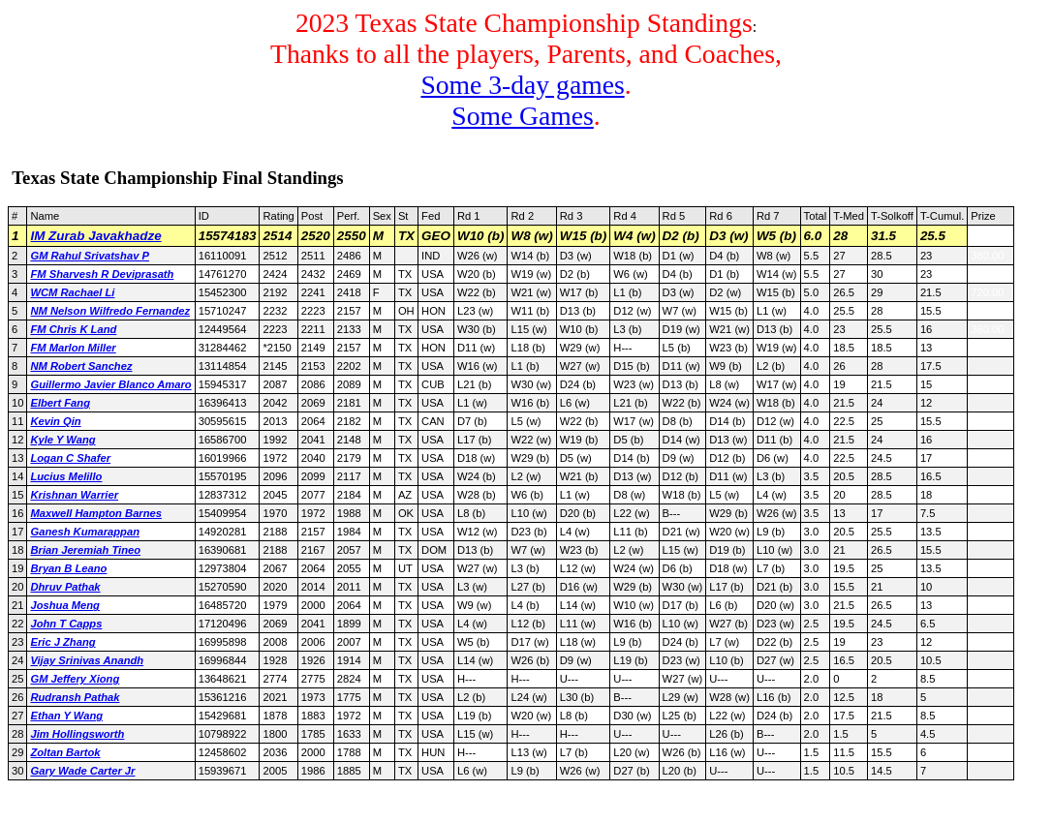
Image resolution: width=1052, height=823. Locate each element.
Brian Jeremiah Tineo (85, 550)
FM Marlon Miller (72, 347)
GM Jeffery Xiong (74, 679)
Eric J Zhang (62, 642)
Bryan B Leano (68, 568)
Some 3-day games (522, 85)
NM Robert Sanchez (81, 366)
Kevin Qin (55, 421)
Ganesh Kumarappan (84, 531)
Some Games (522, 116)
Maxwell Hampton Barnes (96, 513)
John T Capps (66, 623)
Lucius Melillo (66, 476)
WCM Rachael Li (72, 292)
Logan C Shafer (70, 458)
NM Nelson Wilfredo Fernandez (110, 311)
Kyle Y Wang (62, 439)
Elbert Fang (60, 403)
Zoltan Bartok (65, 752)
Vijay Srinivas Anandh (86, 660)
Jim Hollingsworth (77, 734)
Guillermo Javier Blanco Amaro (110, 384)
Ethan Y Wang (66, 715)
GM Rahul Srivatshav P (89, 255)
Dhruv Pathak (65, 587)
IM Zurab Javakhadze (95, 236)
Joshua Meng (64, 605)
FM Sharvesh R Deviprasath (101, 274)
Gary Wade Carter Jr (82, 771)
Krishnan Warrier (74, 495)
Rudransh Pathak (74, 697)
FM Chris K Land (73, 329)
